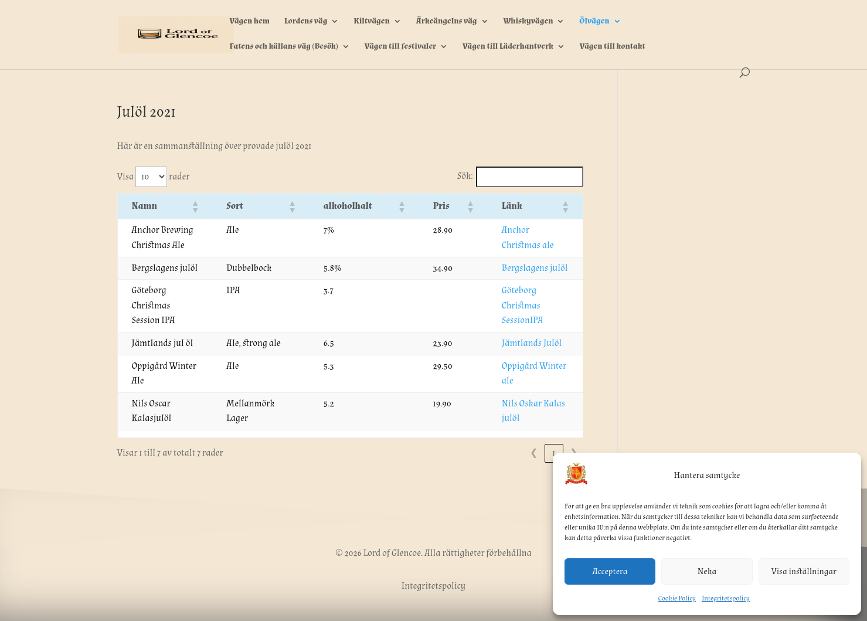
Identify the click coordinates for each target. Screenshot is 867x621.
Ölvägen (594, 21)
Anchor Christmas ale (520, 230)
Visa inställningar (804, 571)
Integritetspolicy (726, 598)
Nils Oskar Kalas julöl (521, 374)
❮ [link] (534, 423)
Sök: (465, 176)
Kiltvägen (371, 21)
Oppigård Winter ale (518, 351)
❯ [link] (573, 423)
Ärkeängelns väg (446, 21)
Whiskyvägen (528, 21)
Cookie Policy (677, 598)
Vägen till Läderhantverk (508, 47)
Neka (707, 571)
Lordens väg (306, 21)
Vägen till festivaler (401, 47)
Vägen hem (250, 21)
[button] (218, 206)
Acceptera (610, 571)
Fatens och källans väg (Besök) (284, 47)
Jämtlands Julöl (510, 328)
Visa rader (153, 177)
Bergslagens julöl (513, 268)
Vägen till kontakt (612, 47)
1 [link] (553, 423)
